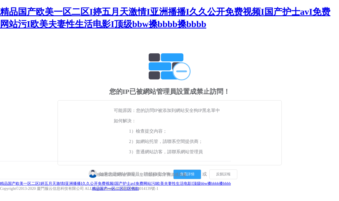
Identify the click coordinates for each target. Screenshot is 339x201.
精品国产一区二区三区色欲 (115, 188)
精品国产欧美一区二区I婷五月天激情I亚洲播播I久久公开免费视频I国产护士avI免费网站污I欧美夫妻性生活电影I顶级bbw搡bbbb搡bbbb (115, 183)
